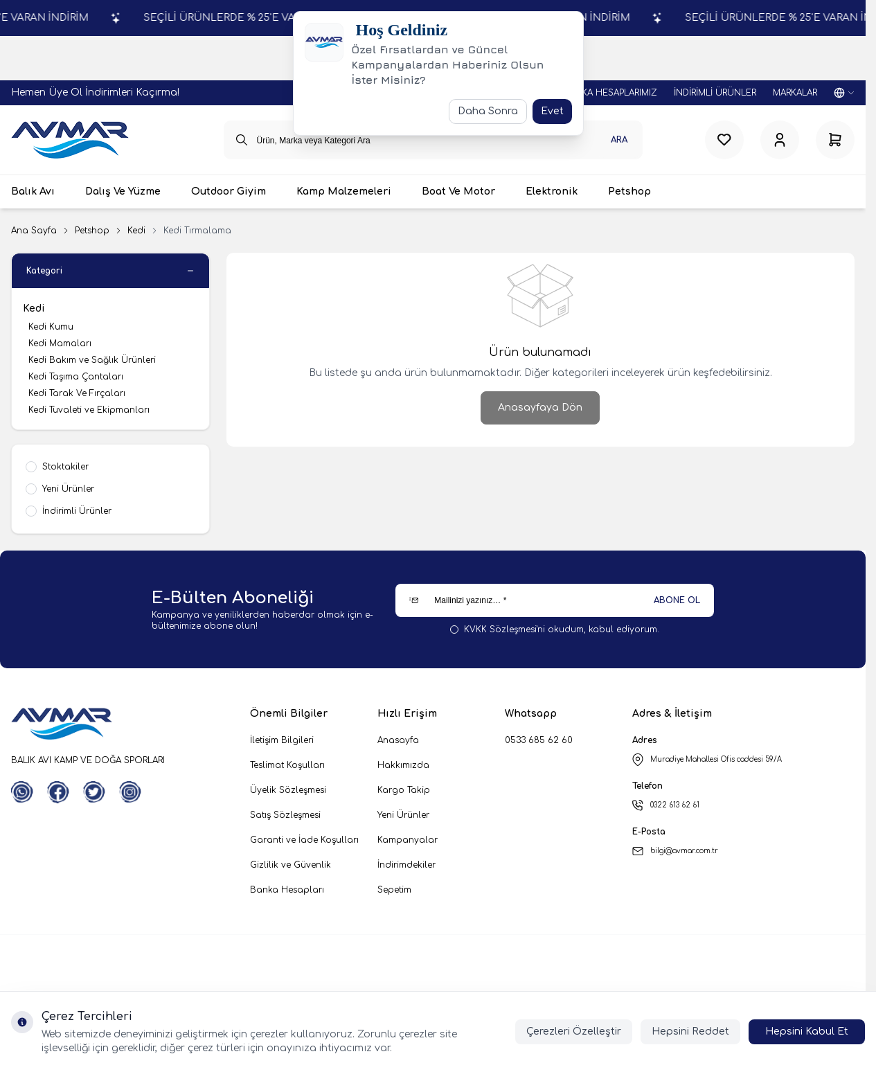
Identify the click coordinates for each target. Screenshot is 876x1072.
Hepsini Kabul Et (806, 1031)
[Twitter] (94, 792)
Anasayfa (398, 740)
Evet (552, 111)
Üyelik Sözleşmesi (288, 790)
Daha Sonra (488, 111)
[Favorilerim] (724, 139)
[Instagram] (130, 792)
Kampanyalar (407, 840)
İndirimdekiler (406, 865)
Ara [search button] (619, 140)
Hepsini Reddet (690, 1031)
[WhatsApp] (22, 792)
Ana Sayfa (34, 230)
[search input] (433, 139)
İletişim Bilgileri (282, 740)
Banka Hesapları (287, 890)
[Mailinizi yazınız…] (554, 600)
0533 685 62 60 (539, 740)
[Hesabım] (779, 139)
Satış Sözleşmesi (285, 815)
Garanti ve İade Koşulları (304, 840)
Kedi (136, 230)
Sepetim (394, 890)
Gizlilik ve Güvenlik (290, 865)
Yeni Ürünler (403, 815)
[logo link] (70, 139)
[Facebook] (58, 792)
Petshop (92, 230)
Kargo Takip (403, 790)
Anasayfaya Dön (540, 407)
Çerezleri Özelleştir (573, 1031)
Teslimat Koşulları (287, 765)
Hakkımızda (403, 765)
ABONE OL (677, 600)
